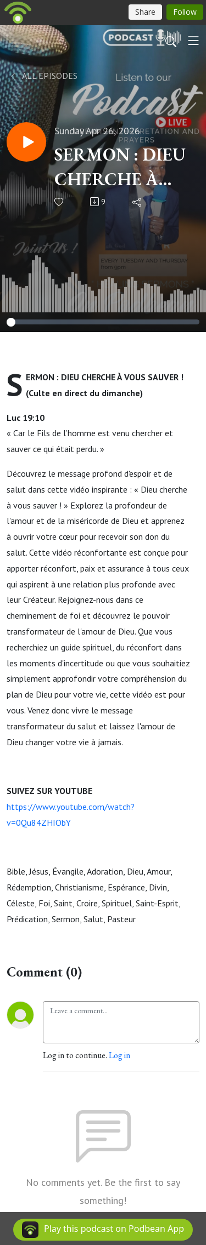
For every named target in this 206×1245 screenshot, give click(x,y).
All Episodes (43, 75)
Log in (119, 1055)
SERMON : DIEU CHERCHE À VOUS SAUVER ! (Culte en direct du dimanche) (122, 167)
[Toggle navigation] (193, 40)
